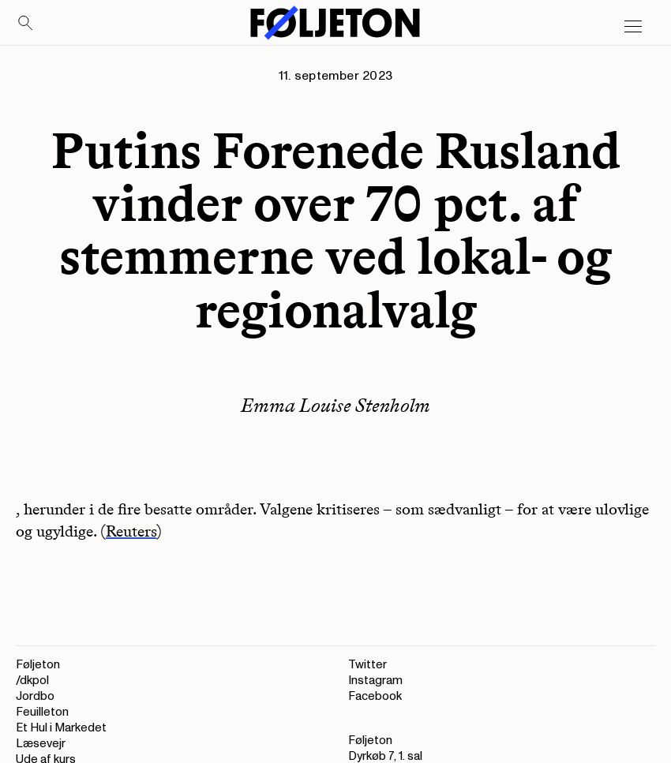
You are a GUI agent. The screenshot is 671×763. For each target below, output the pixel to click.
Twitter (367, 664)
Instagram (375, 680)
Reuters (131, 531)
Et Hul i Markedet (61, 728)
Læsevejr (41, 743)
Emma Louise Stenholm (335, 405)
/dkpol (32, 680)
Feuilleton (42, 712)
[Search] (26, 23)
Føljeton (38, 664)
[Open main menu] (633, 26)
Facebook (375, 696)
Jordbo (35, 696)
